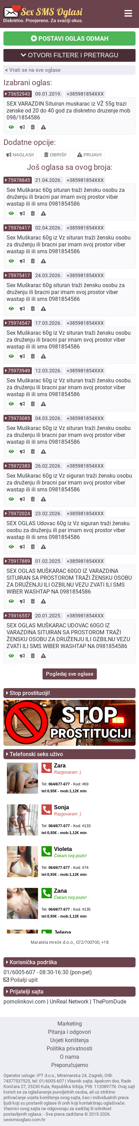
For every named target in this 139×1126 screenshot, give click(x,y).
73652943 (19, 94)
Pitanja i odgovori (69, 1032)
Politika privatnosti (69, 1048)
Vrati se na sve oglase (35, 70)
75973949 (19, 370)
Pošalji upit (24, 980)
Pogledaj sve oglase (69, 674)
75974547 (19, 323)
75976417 (19, 228)
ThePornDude (109, 1001)
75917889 (19, 561)
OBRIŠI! (55, 154)
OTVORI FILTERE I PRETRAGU (70, 55)
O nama (69, 1057)
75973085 (19, 418)
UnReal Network (69, 1001)
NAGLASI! (20, 154)
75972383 (19, 466)
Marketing (69, 1023)
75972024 (19, 513)
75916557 (19, 615)
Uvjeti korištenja (69, 1040)
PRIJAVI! (89, 154)
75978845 (19, 180)
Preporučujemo (69, 1065)
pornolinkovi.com (24, 1001)
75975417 (19, 275)
